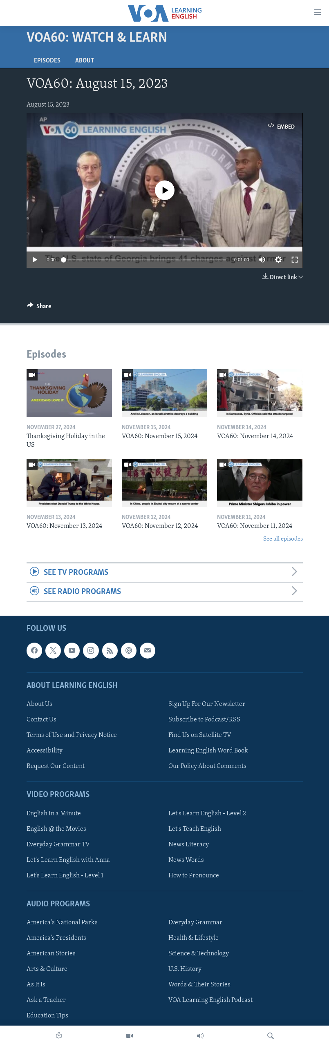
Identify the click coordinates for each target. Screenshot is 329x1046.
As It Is (36, 985)
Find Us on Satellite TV (199, 735)
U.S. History (184, 969)
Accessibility (45, 751)
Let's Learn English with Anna (68, 860)
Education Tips (47, 1016)
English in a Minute (54, 813)
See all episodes (283, 539)
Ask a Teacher (46, 1000)
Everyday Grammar (195, 923)
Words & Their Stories (199, 985)
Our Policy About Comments (207, 766)
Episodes (47, 61)
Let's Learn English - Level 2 (207, 813)
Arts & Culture (47, 969)
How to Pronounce (193, 875)
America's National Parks (62, 923)
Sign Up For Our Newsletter (206, 704)
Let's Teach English (194, 829)
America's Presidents (56, 938)
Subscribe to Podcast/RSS (204, 720)
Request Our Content (56, 766)
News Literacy (188, 844)
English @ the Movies (56, 829)
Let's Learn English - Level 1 (65, 875)
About (84, 61)
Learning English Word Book (208, 751)
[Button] (39, 308)
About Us (39, 704)
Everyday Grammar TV (58, 844)
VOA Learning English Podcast (210, 1000)
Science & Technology (198, 954)
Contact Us (41, 720)
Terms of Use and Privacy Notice (72, 735)
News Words (186, 860)
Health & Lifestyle (193, 938)
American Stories (51, 954)
